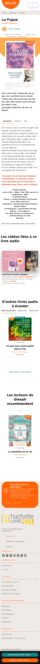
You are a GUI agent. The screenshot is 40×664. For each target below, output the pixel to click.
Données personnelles (11, 649)
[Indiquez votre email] (17, 503)
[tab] (7, 121)
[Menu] (33, 5)
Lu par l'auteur (14, 29)
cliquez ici (24, 497)
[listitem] (3, 555)
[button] (20, 655)
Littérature (12, 13)
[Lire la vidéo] (20, 261)
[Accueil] (11, 5)
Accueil (4, 13)
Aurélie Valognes (9, 23)
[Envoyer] (34, 503)
